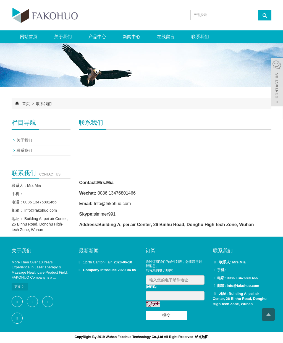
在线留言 (166, 36)
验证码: (151, 287)
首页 (26, 103)
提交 (166, 315)
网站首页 (29, 36)
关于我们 (63, 36)
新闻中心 (131, 36)
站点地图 (201, 337)
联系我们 (200, 36)
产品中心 (97, 36)
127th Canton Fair (98, 262)
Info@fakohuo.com (40, 210)
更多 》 (19, 287)
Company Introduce (100, 270)
